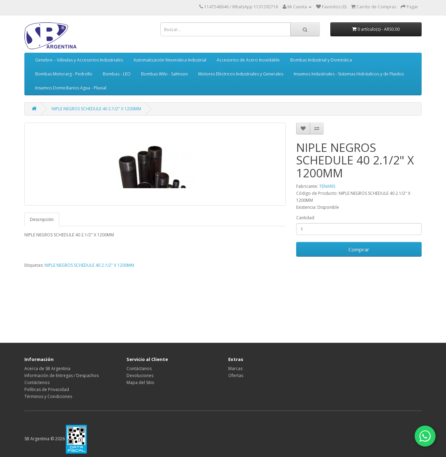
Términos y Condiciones (48, 396)
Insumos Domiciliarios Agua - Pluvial (70, 88)
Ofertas (235, 375)
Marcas (235, 368)
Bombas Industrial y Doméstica (321, 60)
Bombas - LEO (117, 74)
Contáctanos (139, 368)
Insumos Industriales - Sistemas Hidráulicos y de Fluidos (349, 74)
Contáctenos (36, 382)
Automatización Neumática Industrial (169, 60)
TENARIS (327, 186)
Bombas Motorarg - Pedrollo (63, 74)
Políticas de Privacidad (46, 389)
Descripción (42, 219)
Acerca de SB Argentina (47, 368)
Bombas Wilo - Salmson (164, 74)
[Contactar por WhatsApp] (425, 436)
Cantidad (305, 218)
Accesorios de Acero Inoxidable (248, 60)
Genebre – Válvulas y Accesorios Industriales (79, 60)
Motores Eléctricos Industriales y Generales (240, 74)
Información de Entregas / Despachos (61, 375)
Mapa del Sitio (140, 382)
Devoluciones (139, 375)
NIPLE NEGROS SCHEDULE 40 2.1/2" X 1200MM (96, 109)
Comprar (358, 249)
